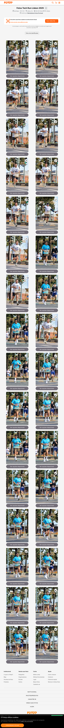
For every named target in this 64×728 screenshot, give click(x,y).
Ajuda (32, 706)
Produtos (6, 682)
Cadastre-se (36, 684)
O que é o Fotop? (8, 674)
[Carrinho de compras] (56, 3)
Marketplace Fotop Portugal (35, 13)
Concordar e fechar (12, 725)
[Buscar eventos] (53, 3)
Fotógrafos (21, 674)
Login (34, 679)
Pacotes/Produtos (32, 695)
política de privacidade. (27, 721)
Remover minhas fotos (54, 682)
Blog (5, 677)
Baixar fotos (36, 682)
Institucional (32, 692)
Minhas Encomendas (38, 677)
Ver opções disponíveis (17, 76)
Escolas (21, 679)
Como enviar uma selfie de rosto (19, 22)
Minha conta (36, 674)
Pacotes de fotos (8, 679)
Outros (20, 682)
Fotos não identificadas (32, 33)
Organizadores (22, 677)
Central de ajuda (52, 679)
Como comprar (52, 674)
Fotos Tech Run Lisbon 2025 (30, 8)
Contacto (50, 677)
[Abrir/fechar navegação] (59, 3)
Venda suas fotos (32, 703)
